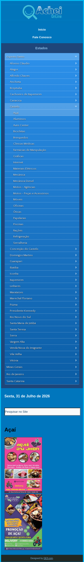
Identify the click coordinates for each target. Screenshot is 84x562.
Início (42, 29)
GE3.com (48, 558)
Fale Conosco (42, 37)
